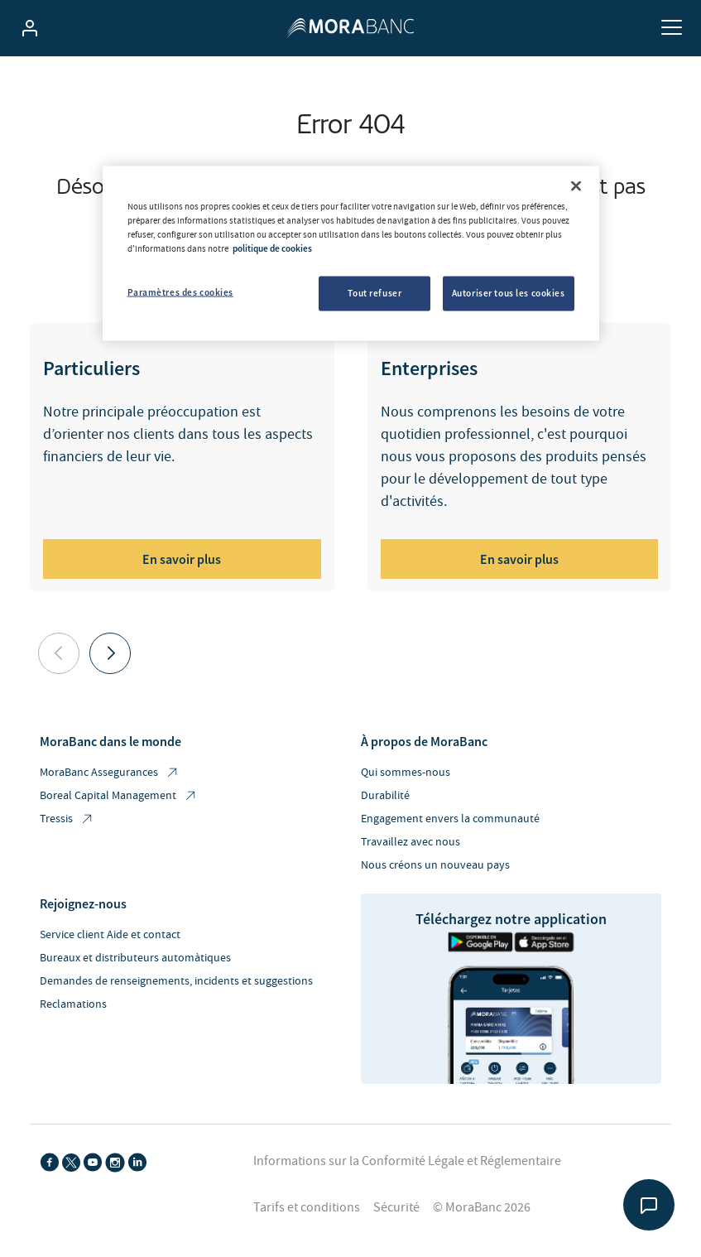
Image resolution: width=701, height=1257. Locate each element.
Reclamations (73, 1004)
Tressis (67, 819)
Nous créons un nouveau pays (435, 865)
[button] (110, 653)
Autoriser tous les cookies (508, 292)
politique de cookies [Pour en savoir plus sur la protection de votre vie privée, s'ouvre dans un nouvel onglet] (272, 247)
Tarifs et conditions (306, 1207)
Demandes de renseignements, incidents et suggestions (176, 981)
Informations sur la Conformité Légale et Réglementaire (407, 1161)
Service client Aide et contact (110, 934)
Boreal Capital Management (119, 796)
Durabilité (385, 795)
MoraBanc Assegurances (110, 773)
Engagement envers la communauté (450, 819)
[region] (351, 253)
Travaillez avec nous (410, 842)
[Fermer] (576, 185)
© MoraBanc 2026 (482, 1207)
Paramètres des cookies (180, 291)
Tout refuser (374, 292)
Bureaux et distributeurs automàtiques (135, 958)
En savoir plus (181, 559)
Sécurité (396, 1207)
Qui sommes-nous (405, 772)
